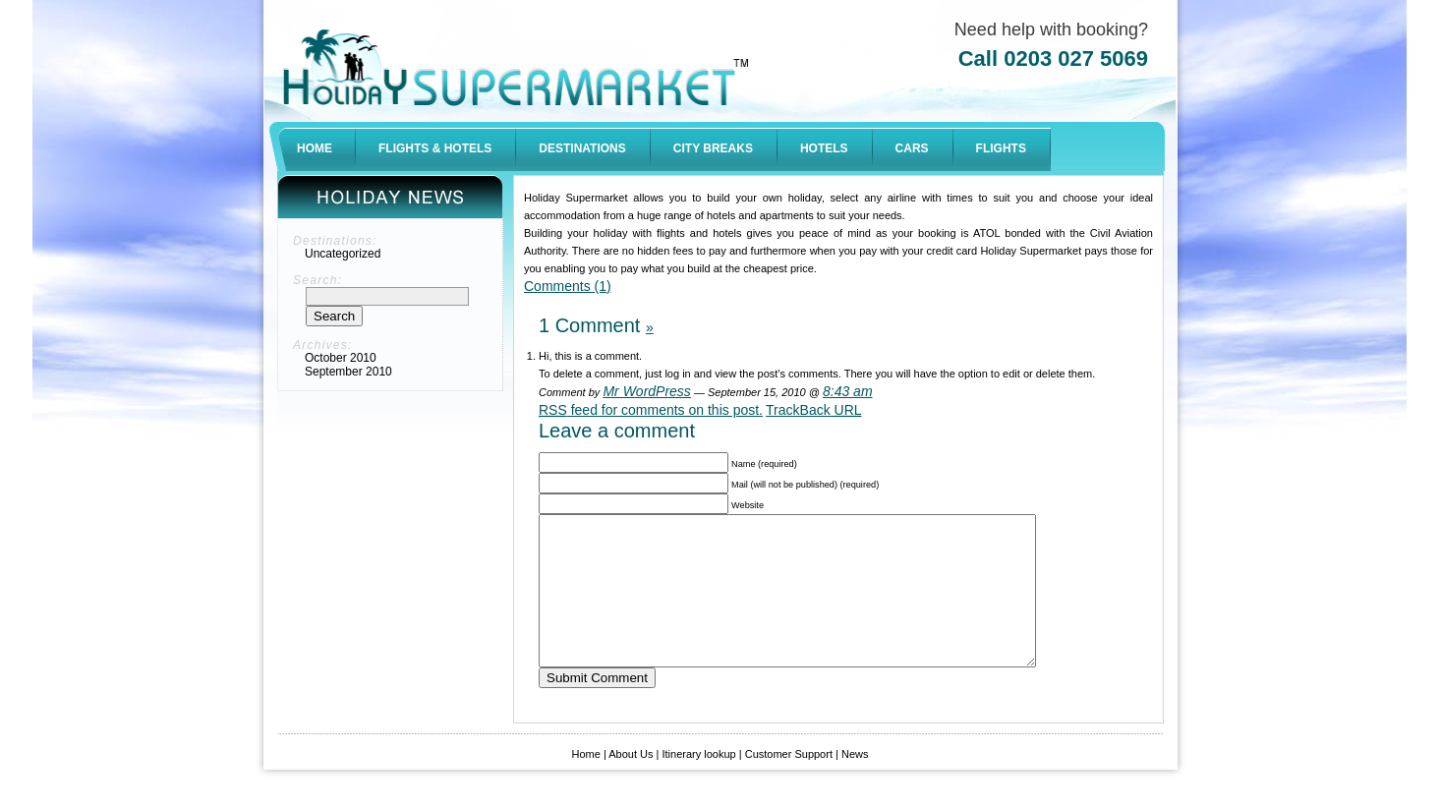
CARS (912, 148)
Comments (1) (567, 286)
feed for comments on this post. (651, 410)
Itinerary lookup (698, 783)
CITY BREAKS (713, 148)
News (855, 783)
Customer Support (789, 783)
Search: (317, 280)
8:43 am (848, 391)
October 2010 (340, 358)
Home (586, 783)
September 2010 (348, 371)
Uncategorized (342, 253)
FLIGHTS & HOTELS (434, 148)
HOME (314, 148)
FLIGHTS (1001, 148)
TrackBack (814, 410)
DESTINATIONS (582, 148)
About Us (630, 783)
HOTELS (824, 148)
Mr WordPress (646, 391)
